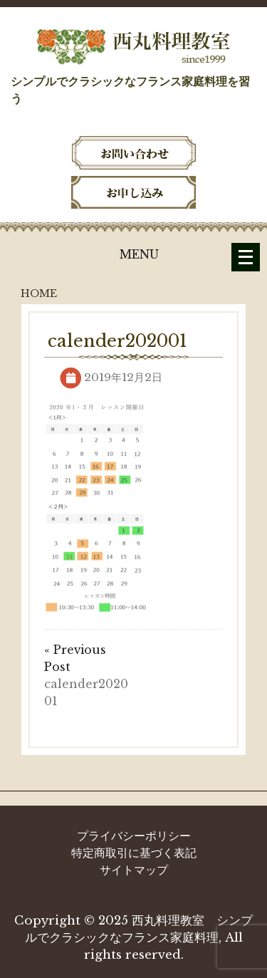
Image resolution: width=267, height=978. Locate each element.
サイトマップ (134, 870)
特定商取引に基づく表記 (134, 853)
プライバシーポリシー (134, 835)
